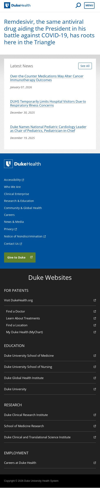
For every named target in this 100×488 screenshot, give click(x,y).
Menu (89, 5)
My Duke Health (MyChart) (51, 332)
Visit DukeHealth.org (50, 300)
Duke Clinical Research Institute (50, 415)
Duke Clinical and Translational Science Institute (50, 437)
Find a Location (51, 325)
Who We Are (12, 187)
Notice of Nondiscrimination (23, 236)
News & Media (14, 222)
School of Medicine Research (50, 426)
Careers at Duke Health (50, 463)
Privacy (9, 229)
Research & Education (19, 201)
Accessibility (12, 180)
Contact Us (11, 244)
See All (85, 66)
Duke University (50, 389)
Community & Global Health (23, 208)
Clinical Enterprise (16, 194)
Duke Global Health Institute (50, 378)
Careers (9, 215)
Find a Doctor (51, 311)
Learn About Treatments (51, 318)
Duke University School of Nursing (50, 367)
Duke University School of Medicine (50, 356)
